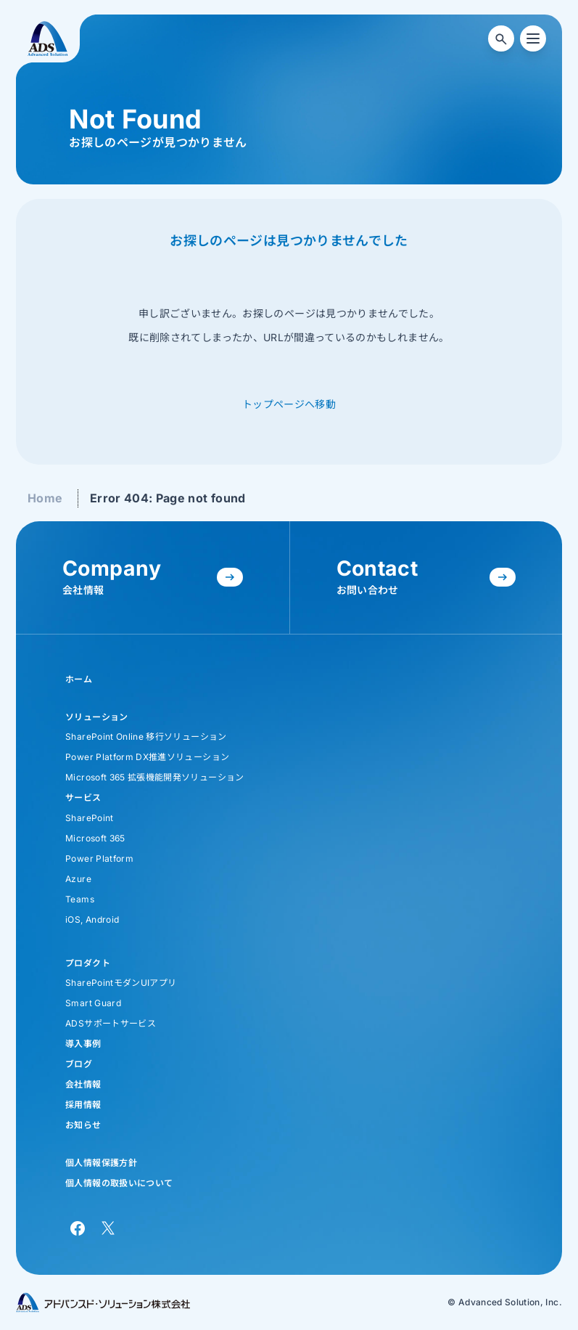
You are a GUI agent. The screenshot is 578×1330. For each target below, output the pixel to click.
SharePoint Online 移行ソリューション (145, 736)
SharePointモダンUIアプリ (120, 982)
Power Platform (99, 858)
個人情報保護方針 (101, 1162)
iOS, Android (92, 919)
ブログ (78, 1063)
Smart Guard (93, 1003)
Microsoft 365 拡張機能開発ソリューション (154, 777)
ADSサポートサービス (110, 1023)
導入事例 (83, 1043)
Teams (79, 899)
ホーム (78, 679)
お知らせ (83, 1124)
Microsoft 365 (95, 838)
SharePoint (89, 817)
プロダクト (87, 963)
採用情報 (83, 1104)
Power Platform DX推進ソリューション (147, 756)
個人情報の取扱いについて (119, 1183)
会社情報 (83, 1084)
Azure (78, 878)
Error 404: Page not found (168, 498)
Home (45, 498)
